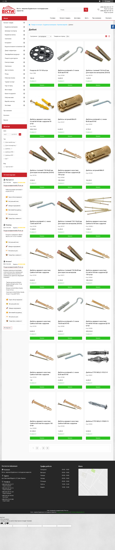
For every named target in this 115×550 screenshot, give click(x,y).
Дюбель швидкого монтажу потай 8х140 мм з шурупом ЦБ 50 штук (98, 323)
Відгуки (6, 120)
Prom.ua (66, 510)
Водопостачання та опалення (14, 46)
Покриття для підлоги (11, 58)
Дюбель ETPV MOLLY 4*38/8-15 (97, 421)
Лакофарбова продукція (12, 54)
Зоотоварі (8, 105)
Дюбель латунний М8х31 (95, 170)
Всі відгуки (7, 327)
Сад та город (9, 85)
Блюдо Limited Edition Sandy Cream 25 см (14, 289)
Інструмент (8, 42)
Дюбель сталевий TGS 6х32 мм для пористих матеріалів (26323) (98, 71)
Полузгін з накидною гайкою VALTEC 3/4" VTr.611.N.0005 (14, 235)
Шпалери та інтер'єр (11, 31)
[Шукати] (86, 10)
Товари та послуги (36, 24)
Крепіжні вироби (62, 24)
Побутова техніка (10, 78)
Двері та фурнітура (10, 50)
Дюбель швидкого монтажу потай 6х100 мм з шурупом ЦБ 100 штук (97, 272)
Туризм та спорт (9, 82)
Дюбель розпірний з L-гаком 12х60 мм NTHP (40, 222)
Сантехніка (8, 38)
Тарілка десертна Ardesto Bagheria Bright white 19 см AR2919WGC (14, 284)
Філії (86, 18)
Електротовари (9, 62)
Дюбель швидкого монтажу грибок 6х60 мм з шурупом (40, 373)
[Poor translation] (6, 523)
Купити (42, 85)
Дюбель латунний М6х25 (67, 119)
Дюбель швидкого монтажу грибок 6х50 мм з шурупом (40, 322)
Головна (52, 18)
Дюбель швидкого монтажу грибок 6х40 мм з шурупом (40, 271)
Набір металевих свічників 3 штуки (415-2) (14, 190)
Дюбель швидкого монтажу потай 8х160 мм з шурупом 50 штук (40, 121)
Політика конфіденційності (77, 512)
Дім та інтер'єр (9, 70)
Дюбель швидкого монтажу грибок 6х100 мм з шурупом (96, 222)
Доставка (77, 18)
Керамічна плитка (10, 34)
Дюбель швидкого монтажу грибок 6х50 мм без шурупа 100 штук (41, 423)
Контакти (108, 18)
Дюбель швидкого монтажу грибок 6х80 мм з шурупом (68, 422)
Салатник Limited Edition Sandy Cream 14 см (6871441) (15, 293)
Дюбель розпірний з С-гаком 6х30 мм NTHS (68, 71)
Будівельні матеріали (49, 24)
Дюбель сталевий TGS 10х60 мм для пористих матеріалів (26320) (70, 222)
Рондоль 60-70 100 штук (39, 70)
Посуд (6, 74)
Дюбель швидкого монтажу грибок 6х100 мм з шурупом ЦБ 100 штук (69, 172)
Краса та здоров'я (10, 93)
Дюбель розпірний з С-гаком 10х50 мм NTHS (68, 322)
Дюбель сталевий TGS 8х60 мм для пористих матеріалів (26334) (42, 171)
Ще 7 (6, 158)
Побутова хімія (9, 97)
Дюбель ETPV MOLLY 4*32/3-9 (97, 372)
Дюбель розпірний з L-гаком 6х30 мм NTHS (68, 373)
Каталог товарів (65, 18)
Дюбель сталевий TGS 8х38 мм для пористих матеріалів (69, 271)
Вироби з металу (10, 101)
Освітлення (8, 66)
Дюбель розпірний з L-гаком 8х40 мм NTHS (96, 120)
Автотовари (8, 89)
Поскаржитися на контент (63, 512)
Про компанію (96, 18)
